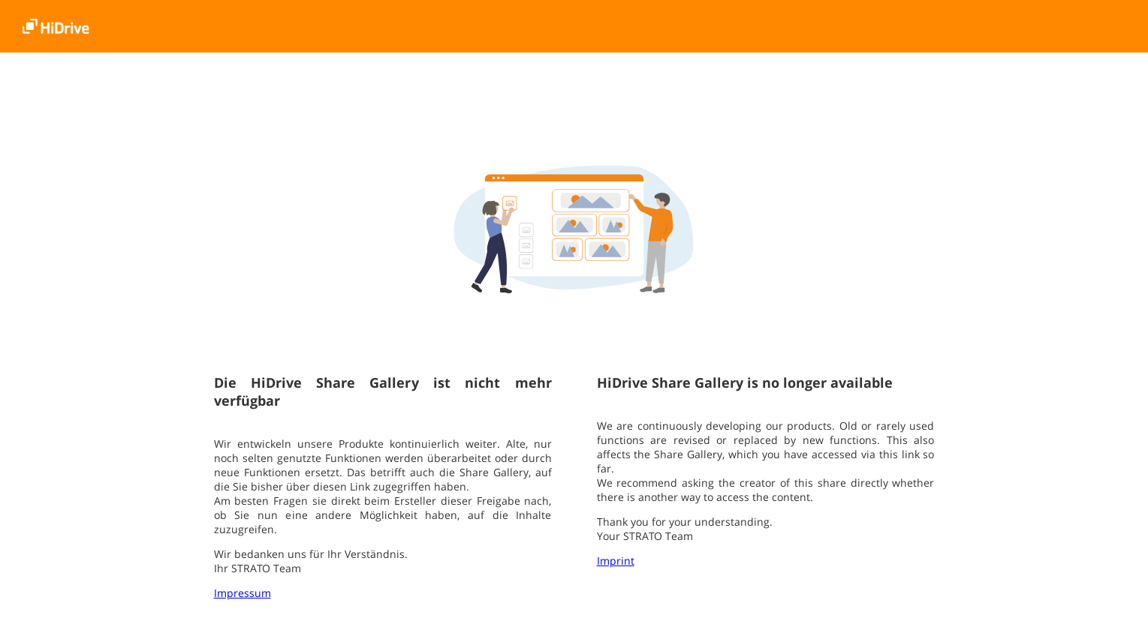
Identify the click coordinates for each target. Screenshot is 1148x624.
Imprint (615, 561)
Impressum (242, 593)
